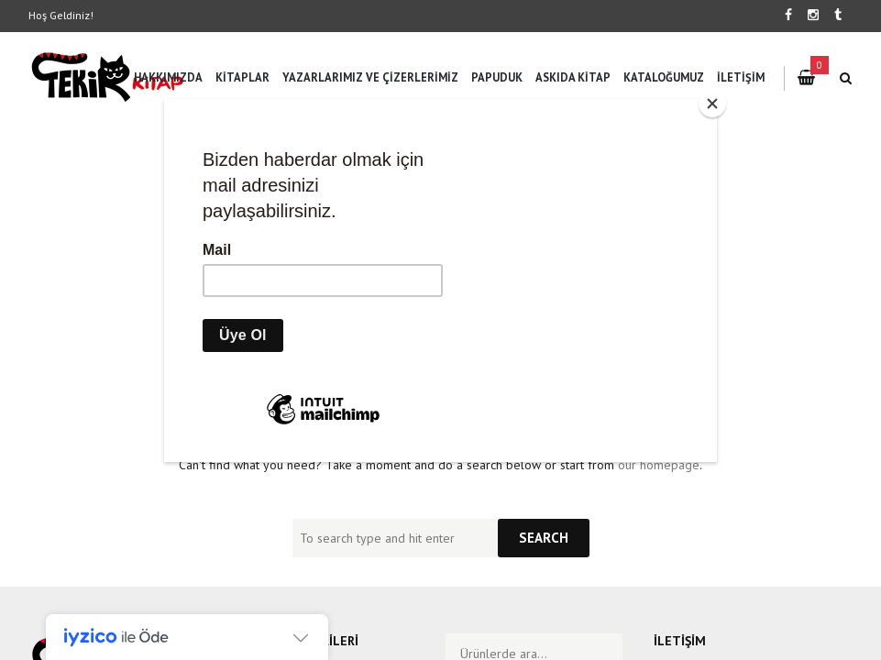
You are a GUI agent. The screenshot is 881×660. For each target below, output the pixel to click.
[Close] (712, 103)
